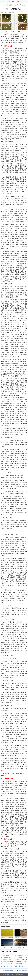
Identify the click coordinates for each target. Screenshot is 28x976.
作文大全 (15, 5)
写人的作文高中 (5, 955)
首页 (10, 5)
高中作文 (22, 5)
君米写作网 (12, 974)
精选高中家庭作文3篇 (20, 966)
